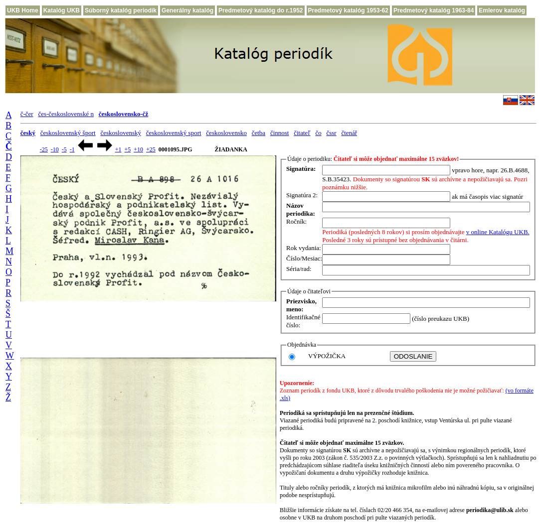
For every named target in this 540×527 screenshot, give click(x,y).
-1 (72, 149)
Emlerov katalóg (502, 10)
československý (120, 132)
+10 (138, 149)
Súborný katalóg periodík (121, 10)
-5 (64, 149)
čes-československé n (66, 114)
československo (226, 132)
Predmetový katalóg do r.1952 (260, 10)
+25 (151, 149)
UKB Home (22, 10)
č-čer (26, 114)
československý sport (173, 132)
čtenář (349, 132)
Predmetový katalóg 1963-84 (433, 10)
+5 (127, 149)
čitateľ (302, 132)
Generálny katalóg (187, 10)
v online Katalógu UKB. (498, 232)
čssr (331, 132)
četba (258, 132)
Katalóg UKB (61, 10)
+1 (118, 149)
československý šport (68, 132)
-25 (44, 149)
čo (318, 132)
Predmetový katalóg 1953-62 (348, 10)
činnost (279, 132)
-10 (55, 149)
